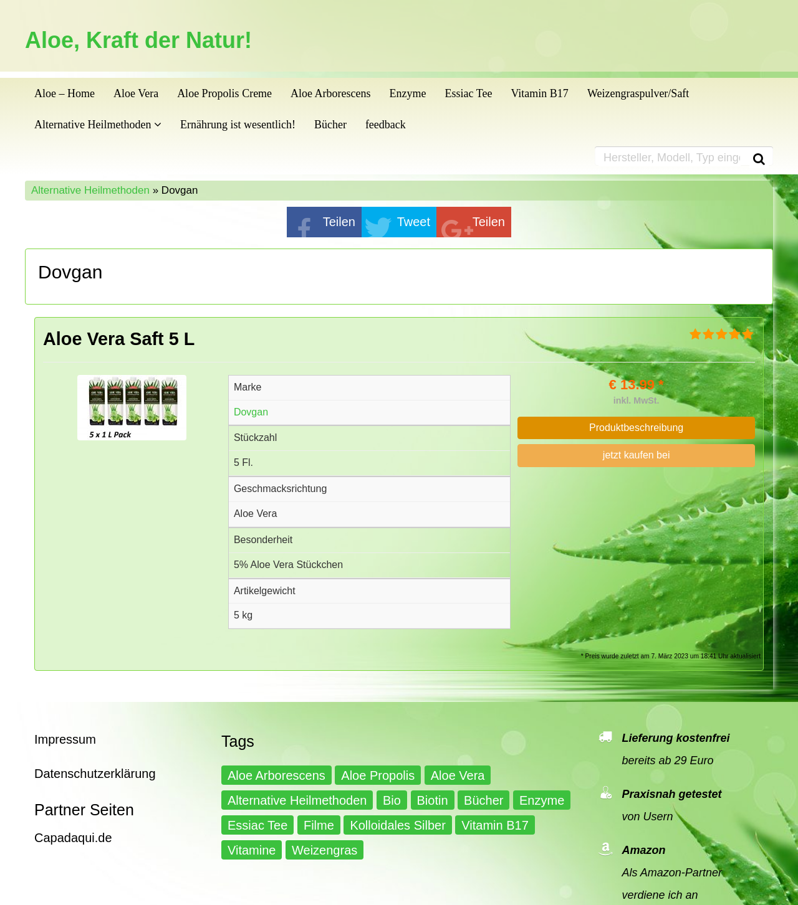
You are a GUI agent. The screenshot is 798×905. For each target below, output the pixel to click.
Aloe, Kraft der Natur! (138, 40)
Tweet (413, 222)
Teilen (339, 222)
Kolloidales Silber (397, 825)
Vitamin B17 (539, 93)
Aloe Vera (135, 93)
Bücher (330, 124)
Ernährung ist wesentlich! (238, 124)
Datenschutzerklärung (95, 773)
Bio (392, 800)
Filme (319, 825)
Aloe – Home (64, 93)
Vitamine (252, 850)
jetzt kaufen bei (636, 455)
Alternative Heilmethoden (97, 124)
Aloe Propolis (378, 775)
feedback (385, 124)
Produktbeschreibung (636, 427)
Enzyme (408, 93)
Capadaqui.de (73, 838)
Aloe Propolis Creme (224, 93)
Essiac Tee (469, 93)
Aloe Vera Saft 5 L (119, 339)
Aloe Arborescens (330, 93)
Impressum (65, 739)
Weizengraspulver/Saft (638, 93)
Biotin (432, 800)
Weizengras (324, 850)
